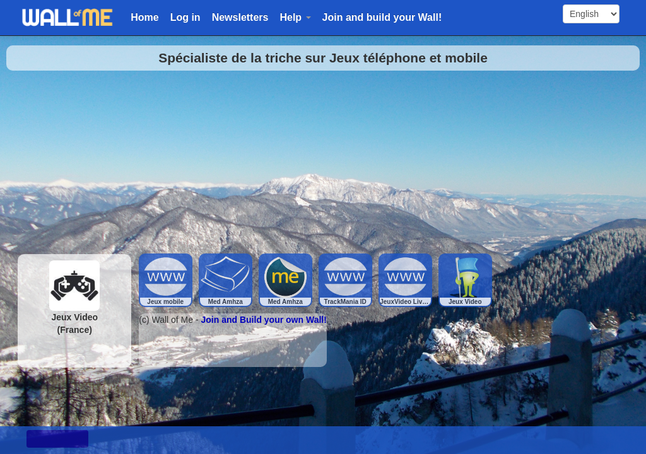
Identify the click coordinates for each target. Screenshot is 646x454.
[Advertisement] (323, 159)
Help (294, 17)
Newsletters (240, 17)
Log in (185, 17)
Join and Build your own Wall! (264, 320)
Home (144, 17)
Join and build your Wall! (382, 17)
